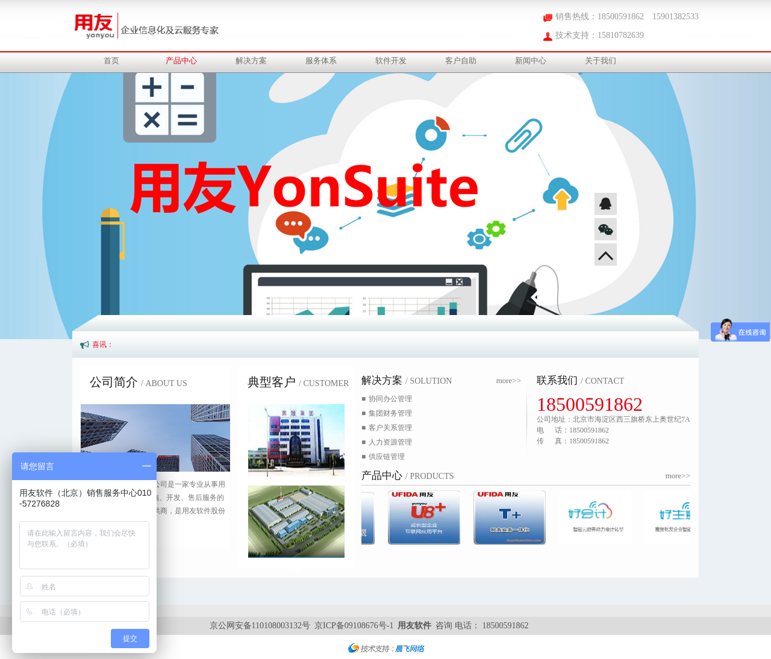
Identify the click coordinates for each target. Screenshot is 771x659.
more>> (508, 380)
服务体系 (321, 60)
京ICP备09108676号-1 (353, 625)
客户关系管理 (386, 427)
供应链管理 (383, 456)
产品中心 (181, 60)
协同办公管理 (386, 399)
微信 (606, 229)
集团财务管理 (386, 413)
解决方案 (251, 60)
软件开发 (391, 60)
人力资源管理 (386, 442)
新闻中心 (530, 60)
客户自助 (460, 60)
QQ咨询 (606, 204)
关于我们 (600, 60)
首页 (111, 60)
